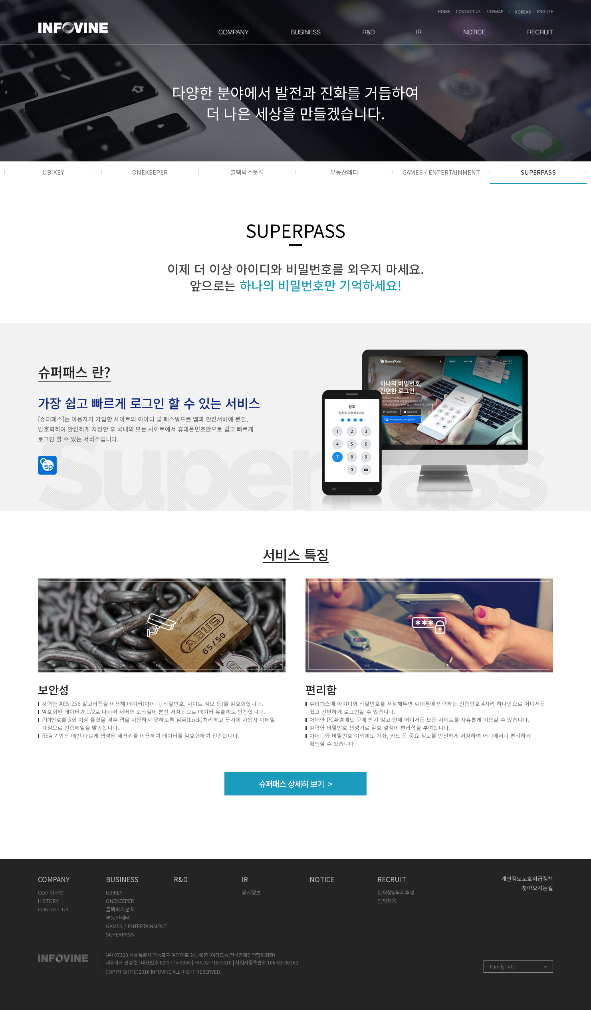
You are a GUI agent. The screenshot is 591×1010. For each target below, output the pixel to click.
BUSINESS (122, 879)
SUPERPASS (538, 172)
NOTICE (322, 879)
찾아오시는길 (537, 888)
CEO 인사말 (51, 892)
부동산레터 (344, 172)
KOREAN (523, 12)
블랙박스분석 (247, 172)
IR (245, 879)
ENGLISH (545, 12)
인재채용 (387, 901)
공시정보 (251, 892)
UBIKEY (53, 172)
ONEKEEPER (150, 172)
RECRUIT (391, 879)
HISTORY (48, 901)
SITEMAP (494, 12)
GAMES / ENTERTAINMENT (441, 172)
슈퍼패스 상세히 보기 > (295, 783)
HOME (444, 12)
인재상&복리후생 (395, 892)
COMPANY (53, 879)
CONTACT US (468, 12)
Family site (503, 966)
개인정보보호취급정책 (527, 879)
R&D (181, 879)
